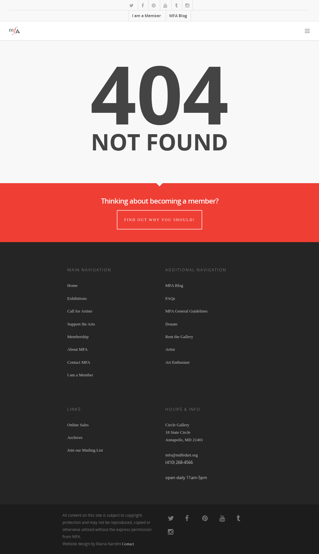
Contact (128, 544)
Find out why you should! (159, 220)
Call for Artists (79, 311)
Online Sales (78, 424)
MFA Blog (178, 15)
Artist (170, 349)
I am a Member (146, 15)
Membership (78, 336)
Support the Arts (81, 324)
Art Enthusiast (177, 362)
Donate (171, 324)
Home (72, 285)
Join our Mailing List (85, 450)
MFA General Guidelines (186, 311)
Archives (74, 437)
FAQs (170, 298)
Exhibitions (77, 298)
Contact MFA (78, 362)
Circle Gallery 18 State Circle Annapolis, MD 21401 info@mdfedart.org (184, 440)
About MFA (77, 349)
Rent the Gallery (179, 336)
